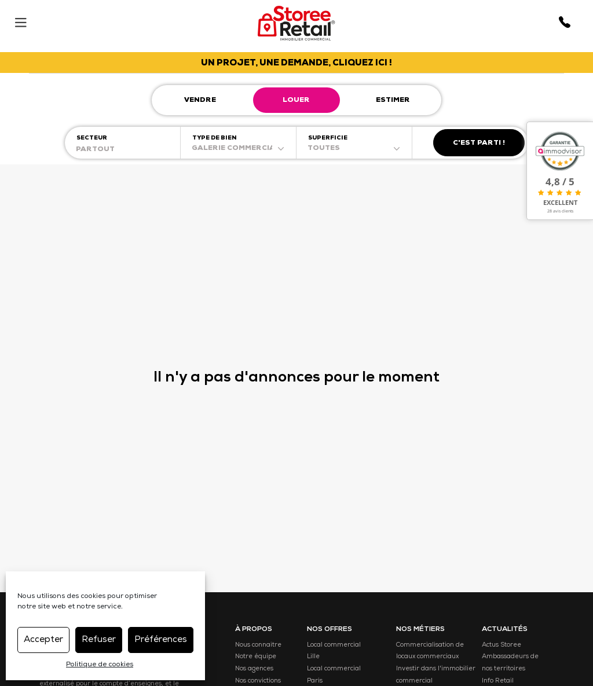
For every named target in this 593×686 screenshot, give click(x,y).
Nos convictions (258, 681)
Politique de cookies (99, 665)
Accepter (43, 640)
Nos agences (254, 669)
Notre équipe (255, 657)
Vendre (200, 100)
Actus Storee (501, 645)
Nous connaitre (258, 645)
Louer (296, 100)
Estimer (393, 100)
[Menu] (20, 20)
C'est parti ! (479, 143)
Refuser (99, 640)
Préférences (160, 640)
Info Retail (498, 681)
